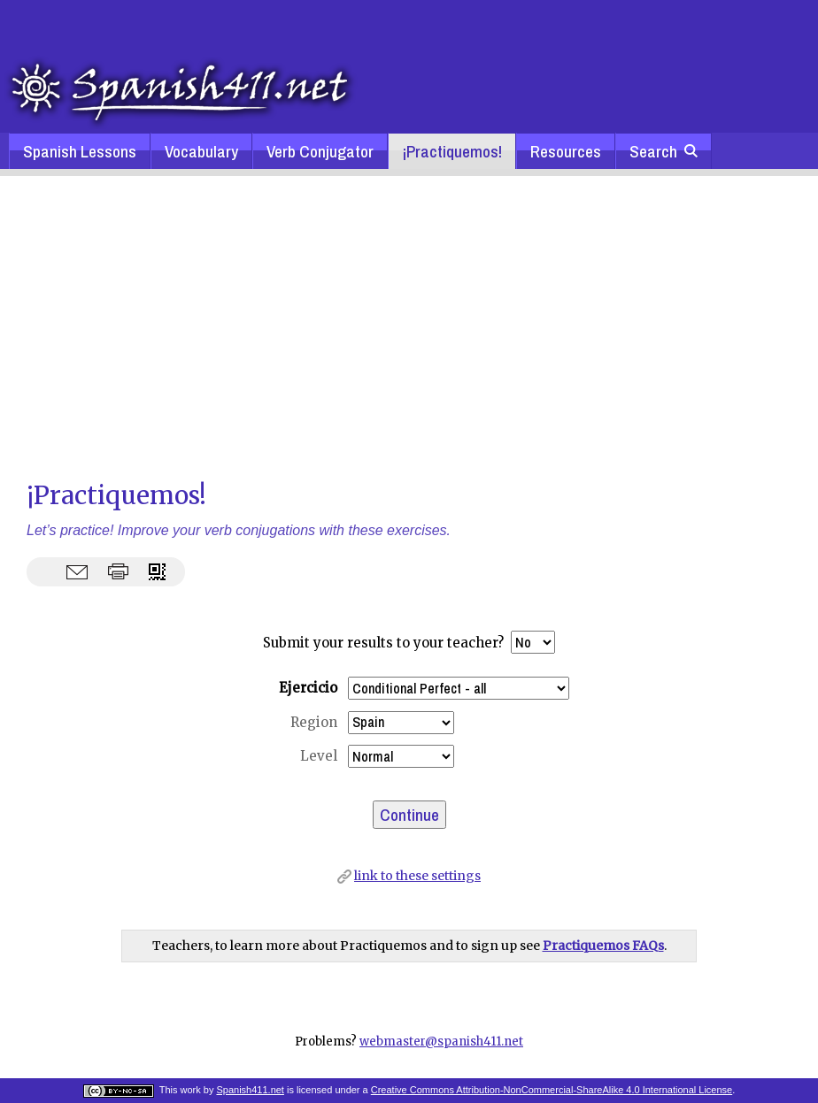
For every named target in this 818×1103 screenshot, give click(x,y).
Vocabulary (201, 151)
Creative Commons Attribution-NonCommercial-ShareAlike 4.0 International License (551, 1089)
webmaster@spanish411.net (441, 1041)
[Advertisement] (409, 326)
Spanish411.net (249, 1089)
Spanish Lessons (79, 151)
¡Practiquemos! (452, 151)
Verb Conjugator (320, 151)
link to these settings (417, 876)
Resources (565, 151)
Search (663, 151)
